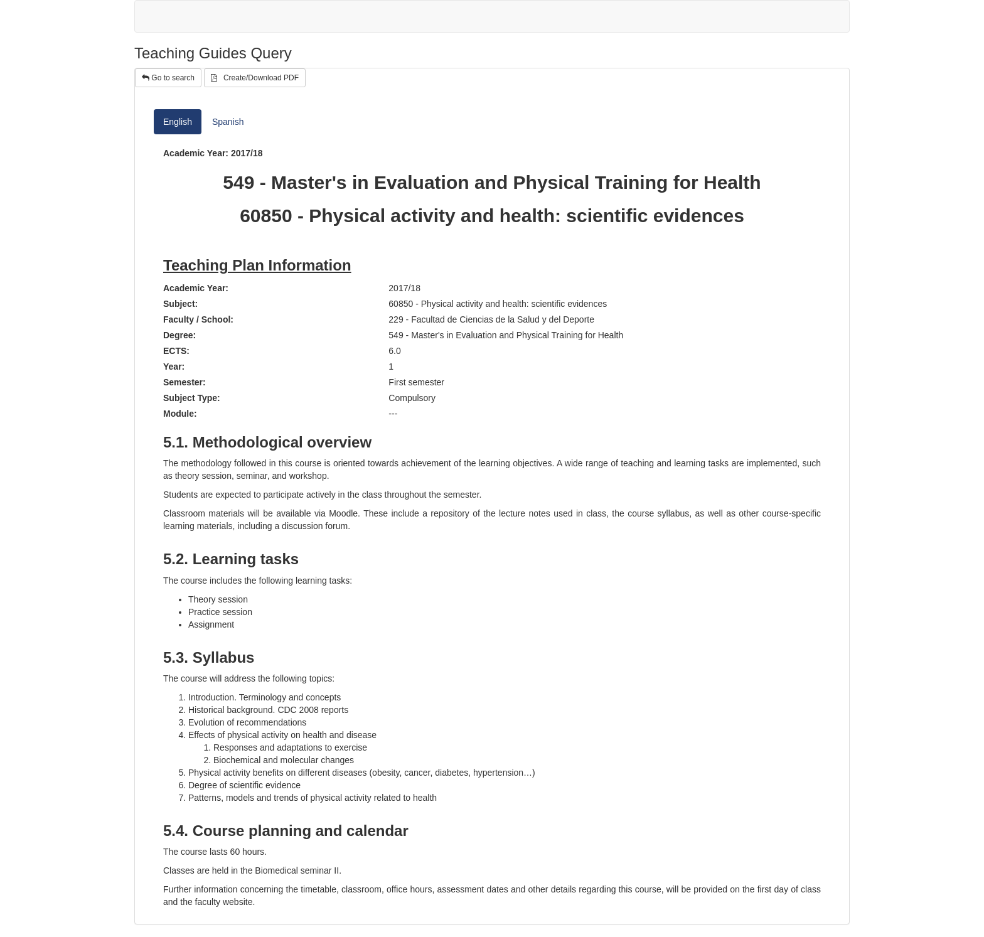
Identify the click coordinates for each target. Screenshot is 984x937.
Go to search (168, 77)
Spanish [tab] (228, 122)
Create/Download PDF (255, 77)
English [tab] (177, 122)
